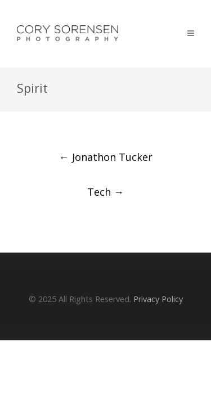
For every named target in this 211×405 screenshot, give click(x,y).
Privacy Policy (158, 299)
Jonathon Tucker (105, 157)
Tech (105, 192)
